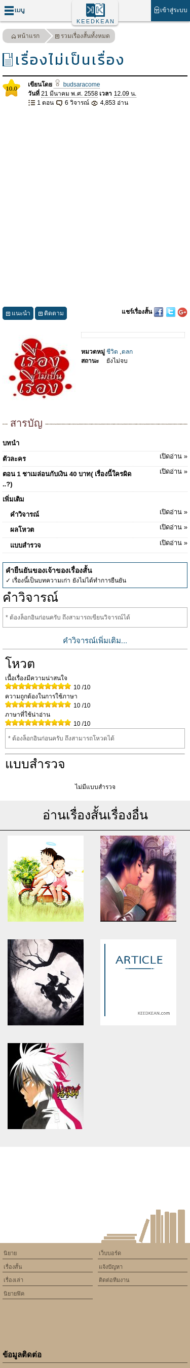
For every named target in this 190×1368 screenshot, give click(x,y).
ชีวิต (112, 351)
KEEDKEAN (96, 21)
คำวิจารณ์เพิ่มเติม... (95, 640)
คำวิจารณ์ (98, 512)
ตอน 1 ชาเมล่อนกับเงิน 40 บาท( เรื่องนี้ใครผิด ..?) (95, 477)
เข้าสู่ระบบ (170, 10)
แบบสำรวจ (98, 543)
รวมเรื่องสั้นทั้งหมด (82, 37)
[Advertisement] (95, 207)
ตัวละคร (95, 457)
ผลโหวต (98, 527)
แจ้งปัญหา (111, 1267)
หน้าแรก (25, 37)
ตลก (127, 351)
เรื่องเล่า (13, 1280)
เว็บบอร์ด (110, 1253)
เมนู (14, 10)
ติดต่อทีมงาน (114, 1280)
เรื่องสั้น (13, 1267)
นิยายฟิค (14, 1294)
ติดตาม (51, 314)
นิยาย (10, 1253)
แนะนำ (18, 314)
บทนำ (11, 443)
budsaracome (77, 84)
